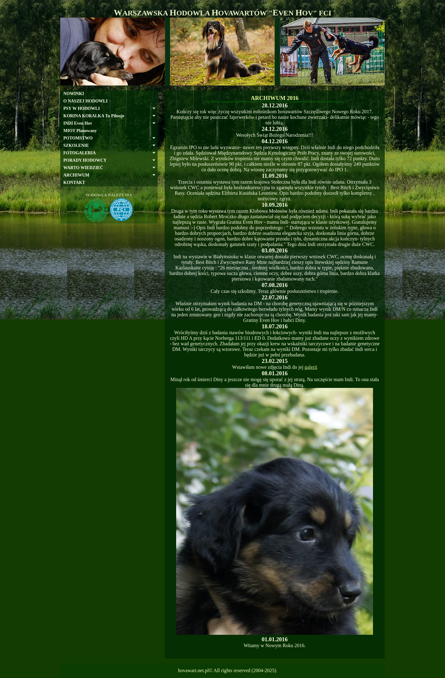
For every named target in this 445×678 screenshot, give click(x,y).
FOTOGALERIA (79, 153)
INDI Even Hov (77, 123)
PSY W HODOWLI (81, 108)
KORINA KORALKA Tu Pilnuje (93, 116)
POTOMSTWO (78, 138)
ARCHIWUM (76, 175)
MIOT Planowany (80, 130)
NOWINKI (73, 93)
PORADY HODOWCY (85, 160)
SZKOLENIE (76, 145)
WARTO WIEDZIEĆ (83, 167)
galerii (311, 367)
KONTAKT (74, 182)
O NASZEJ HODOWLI (85, 101)
